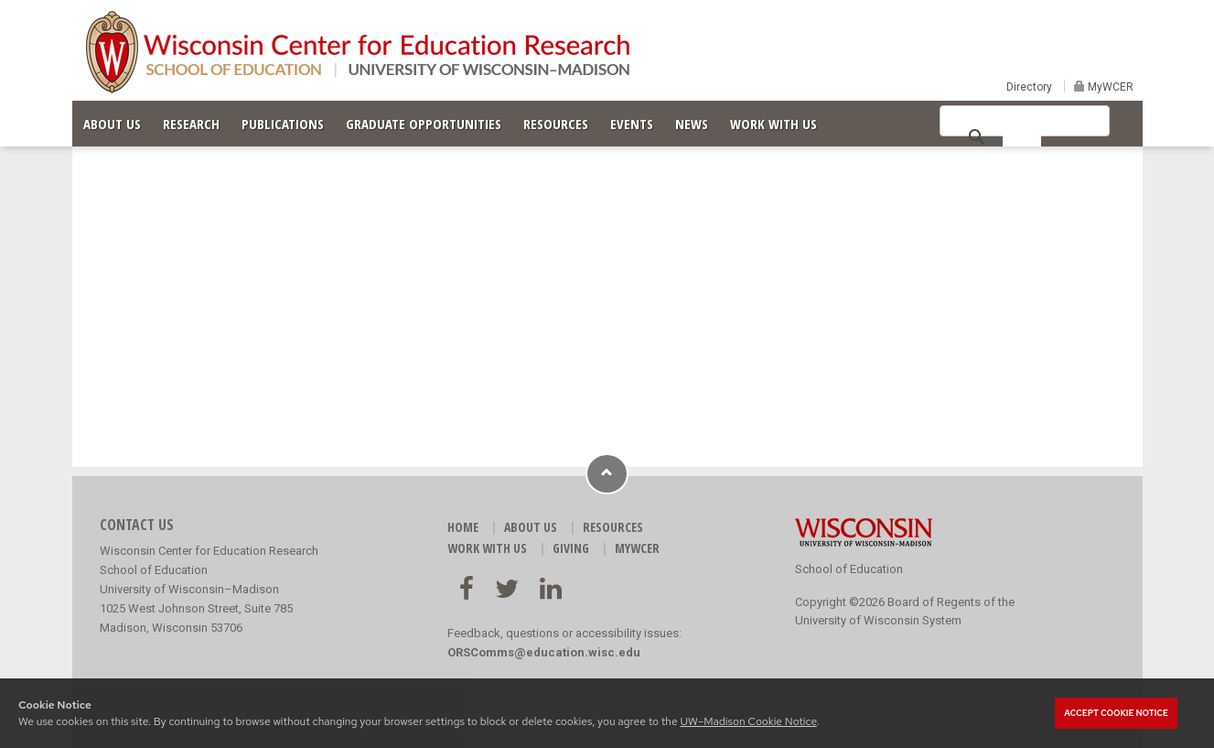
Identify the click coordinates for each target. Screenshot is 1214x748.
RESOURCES (555, 123)
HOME (462, 527)
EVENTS (631, 123)
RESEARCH (191, 123)
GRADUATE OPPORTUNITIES (423, 123)
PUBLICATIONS (283, 123)
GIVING (571, 548)
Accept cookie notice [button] (1116, 713)
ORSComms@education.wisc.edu (543, 652)
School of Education (849, 569)
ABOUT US (112, 123)
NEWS (691, 123)
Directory (1029, 87)
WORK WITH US (773, 123)
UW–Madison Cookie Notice (748, 721)
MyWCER (1109, 87)
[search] (1022, 135)
